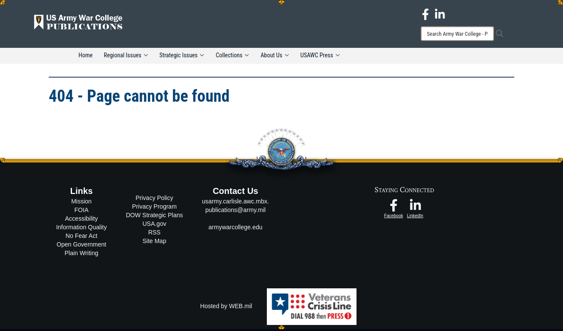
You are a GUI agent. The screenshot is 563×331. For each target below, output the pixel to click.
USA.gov (154, 225)
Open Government (81, 246)
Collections (232, 56)
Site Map (154, 242)
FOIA (82, 211)
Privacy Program (154, 207)
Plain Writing (81, 254)
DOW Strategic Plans (154, 216)
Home (85, 56)
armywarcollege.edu (236, 228)
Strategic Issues (182, 56)
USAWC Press (320, 56)
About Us (274, 56)
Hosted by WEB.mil (226, 307)
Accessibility (81, 220)
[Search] (457, 33)
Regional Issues (126, 56)
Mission (81, 203)
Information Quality (81, 228)
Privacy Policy (154, 199)
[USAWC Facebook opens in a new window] (425, 13)
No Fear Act (81, 237)
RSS (154, 233)
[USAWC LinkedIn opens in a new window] (440, 13)
